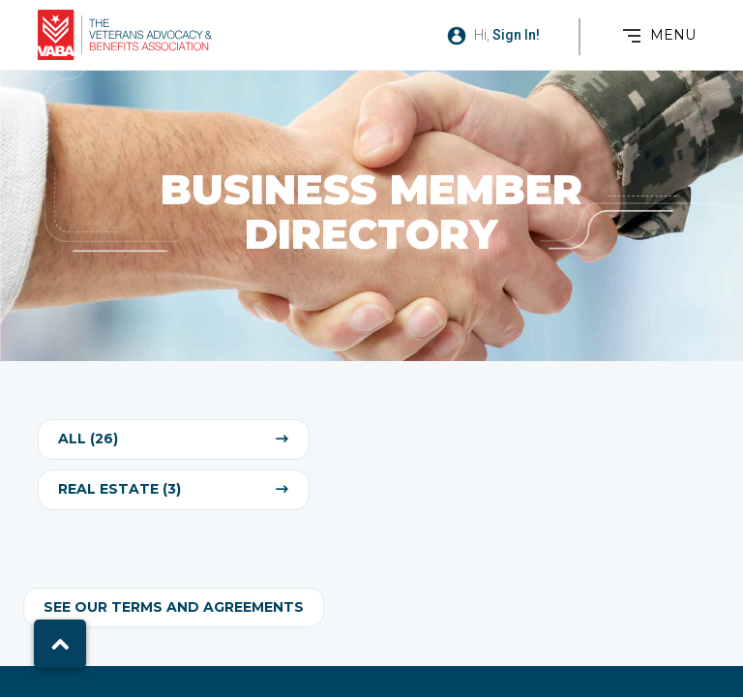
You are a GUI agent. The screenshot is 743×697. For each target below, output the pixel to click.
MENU (673, 35)
